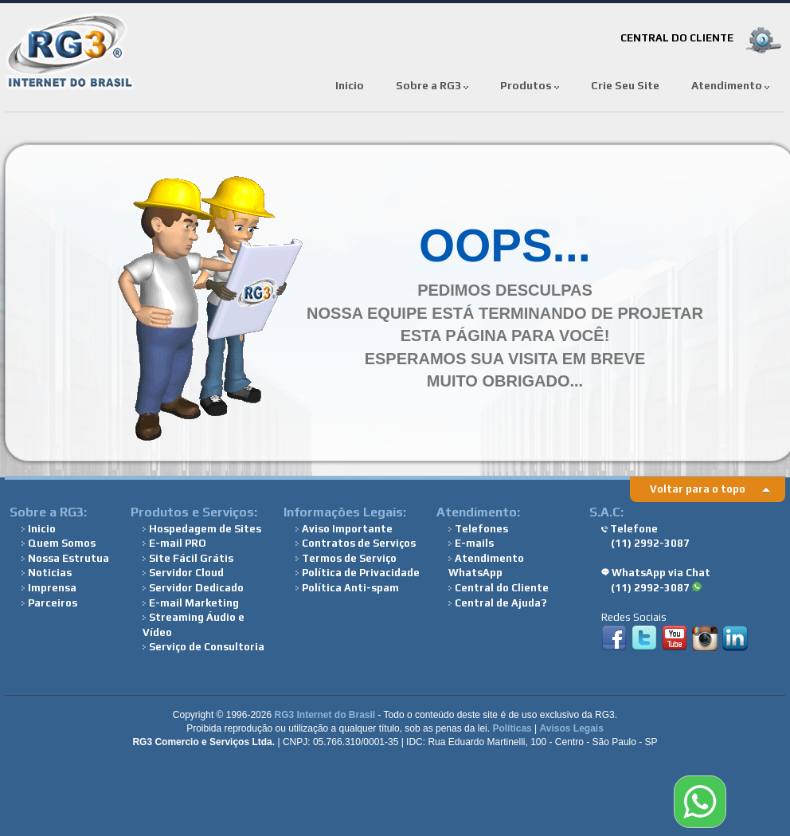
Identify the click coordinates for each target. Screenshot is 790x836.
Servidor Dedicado (193, 588)
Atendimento (730, 85)
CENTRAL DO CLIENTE (676, 38)
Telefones (478, 529)
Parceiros (49, 603)
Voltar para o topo (697, 489)
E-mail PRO (174, 543)
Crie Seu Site (625, 85)
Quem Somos (59, 543)
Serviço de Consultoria (203, 647)
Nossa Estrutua (65, 558)
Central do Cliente (498, 588)
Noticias (47, 573)
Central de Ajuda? (497, 603)
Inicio (349, 85)
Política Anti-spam (347, 588)
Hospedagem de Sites (202, 529)
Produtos (529, 85)
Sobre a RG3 (432, 85)
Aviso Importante (344, 529)
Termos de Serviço (346, 558)
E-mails (471, 543)
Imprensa (49, 588)
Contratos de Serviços (355, 543)
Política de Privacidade (357, 573)
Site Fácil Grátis (188, 558)
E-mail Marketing (191, 603)
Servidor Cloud (183, 573)
